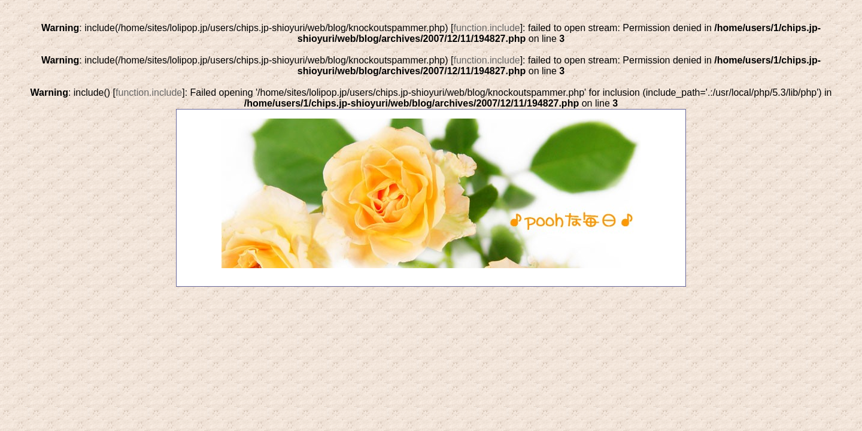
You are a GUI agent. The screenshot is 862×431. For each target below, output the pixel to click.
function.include (486, 28)
